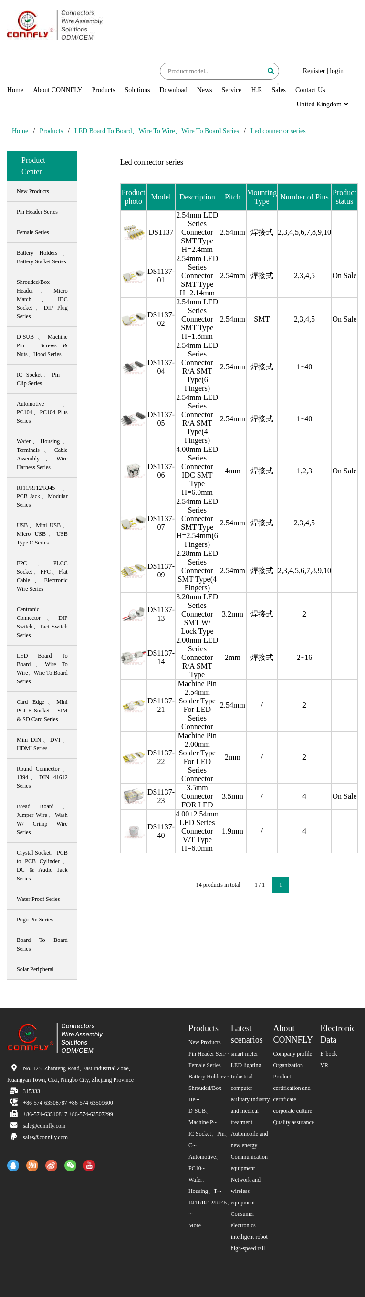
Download (173, 90)
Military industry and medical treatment (250, 1111)
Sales (279, 90)
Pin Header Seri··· (208, 1053)
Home (15, 90)
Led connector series (278, 131)
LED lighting (246, 1065)
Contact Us (310, 90)
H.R (256, 90)
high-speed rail (248, 1248)
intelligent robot (249, 1237)
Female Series (204, 1065)
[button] (278, 84)
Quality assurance (293, 1122)
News (204, 90)
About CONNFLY (57, 90)
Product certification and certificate (292, 1088)
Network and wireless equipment (246, 1191)
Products (103, 90)
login (337, 70)
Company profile (293, 1053)
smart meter (244, 1053)
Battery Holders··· (208, 1076)
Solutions (137, 90)
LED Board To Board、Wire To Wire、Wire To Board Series (156, 131)
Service (232, 90)
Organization (288, 1065)
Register (314, 70)
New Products (204, 1042)
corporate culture (293, 1111)
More (194, 1225)
